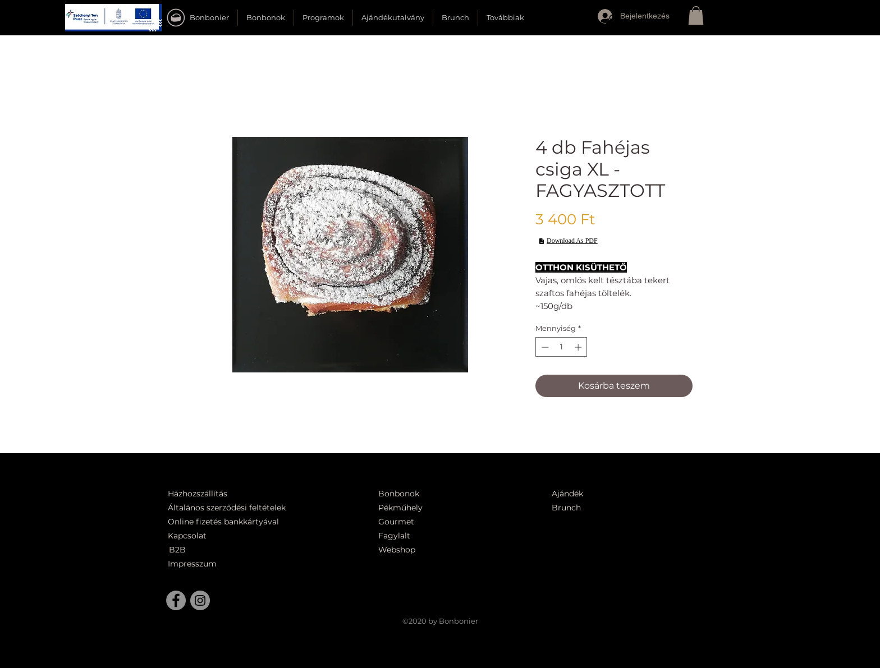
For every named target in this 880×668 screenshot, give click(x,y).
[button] (113, 17)
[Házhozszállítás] (205, 494)
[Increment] (579, 347)
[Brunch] (572, 508)
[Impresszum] (194, 564)
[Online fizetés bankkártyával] (237, 522)
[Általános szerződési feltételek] (230, 508)
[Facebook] (176, 600)
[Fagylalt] (425, 536)
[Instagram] (200, 600)
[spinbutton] (561, 347)
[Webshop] (425, 550)
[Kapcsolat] (190, 536)
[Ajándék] (572, 494)
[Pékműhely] (431, 508)
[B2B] (195, 550)
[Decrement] (544, 347)
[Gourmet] (425, 522)
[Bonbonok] (399, 494)
